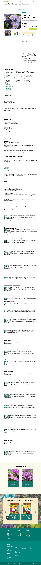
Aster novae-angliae (6, 173)
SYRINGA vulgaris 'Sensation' (30, 546)
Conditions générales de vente (17, 552)
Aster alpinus (5, 159)
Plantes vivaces (20, 4)
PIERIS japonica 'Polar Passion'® (24, 546)
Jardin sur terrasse (16, 4)
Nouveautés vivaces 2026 (14, 9)
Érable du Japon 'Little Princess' (31, 549)
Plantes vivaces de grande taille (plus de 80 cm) (9, 85)
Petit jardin (12, 4)
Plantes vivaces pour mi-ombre (9, 88)
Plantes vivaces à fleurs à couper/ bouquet (9, 90)
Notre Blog (16, 556)
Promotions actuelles (16, 547)
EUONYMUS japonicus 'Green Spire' (24, 549)
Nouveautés (16, 545)
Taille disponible (24, 23)
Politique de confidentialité (15, 563)
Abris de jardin (9, 4)
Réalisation (28, 564)
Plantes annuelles (23, 4)
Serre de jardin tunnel (32, 4)
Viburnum (5, 382)
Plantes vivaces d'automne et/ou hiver (9, 86)
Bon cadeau (36, 4)
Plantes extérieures (5, 4)
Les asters (5, 143)
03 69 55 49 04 (9, 533)
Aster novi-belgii (6, 168)
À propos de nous (17, 555)
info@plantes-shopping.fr (9, 538)
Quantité (23, 26)
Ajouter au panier (33, 28)
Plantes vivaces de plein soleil (9, 87)
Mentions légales (9, 563)
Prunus (5, 365)
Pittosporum (6, 451)
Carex (5, 330)
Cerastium (5, 229)
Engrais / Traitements (27, 4)
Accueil (4, 9)
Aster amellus (6, 163)
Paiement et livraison (16, 550)
